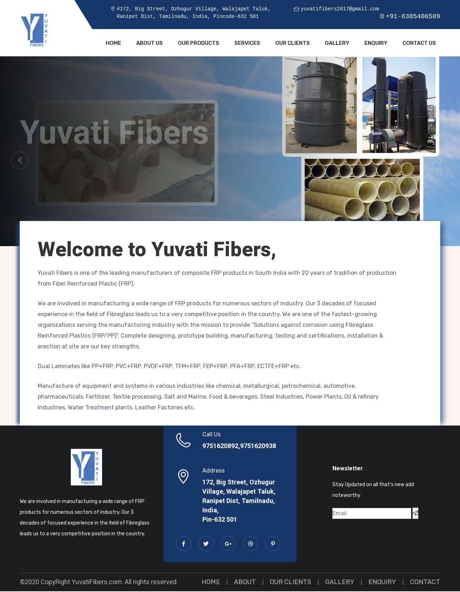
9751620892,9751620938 (239, 447)
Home (113, 44)
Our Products (198, 44)
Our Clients (292, 44)
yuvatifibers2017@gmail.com (339, 9)
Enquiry (375, 44)
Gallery (337, 44)
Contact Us (419, 44)
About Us (149, 44)
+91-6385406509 (413, 16)
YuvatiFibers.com (97, 583)
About (245, 583)
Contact (425, 583)
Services (247, 44)
